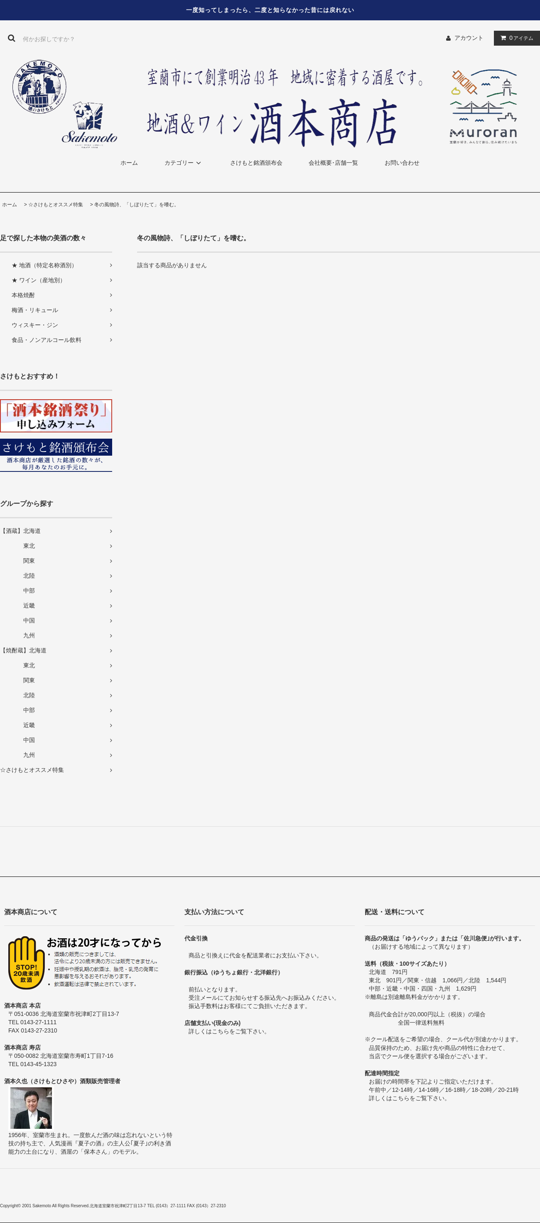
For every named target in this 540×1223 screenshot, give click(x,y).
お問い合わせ (402, 162)
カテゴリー (184, 162)
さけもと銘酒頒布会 (256, 162)
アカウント (469, 37)
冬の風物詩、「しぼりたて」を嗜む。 (136, 204)
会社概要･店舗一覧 (333, 162)
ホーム (129, 162)
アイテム (515, 37)
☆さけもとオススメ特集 (55, 204)
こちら (220, 1031)
